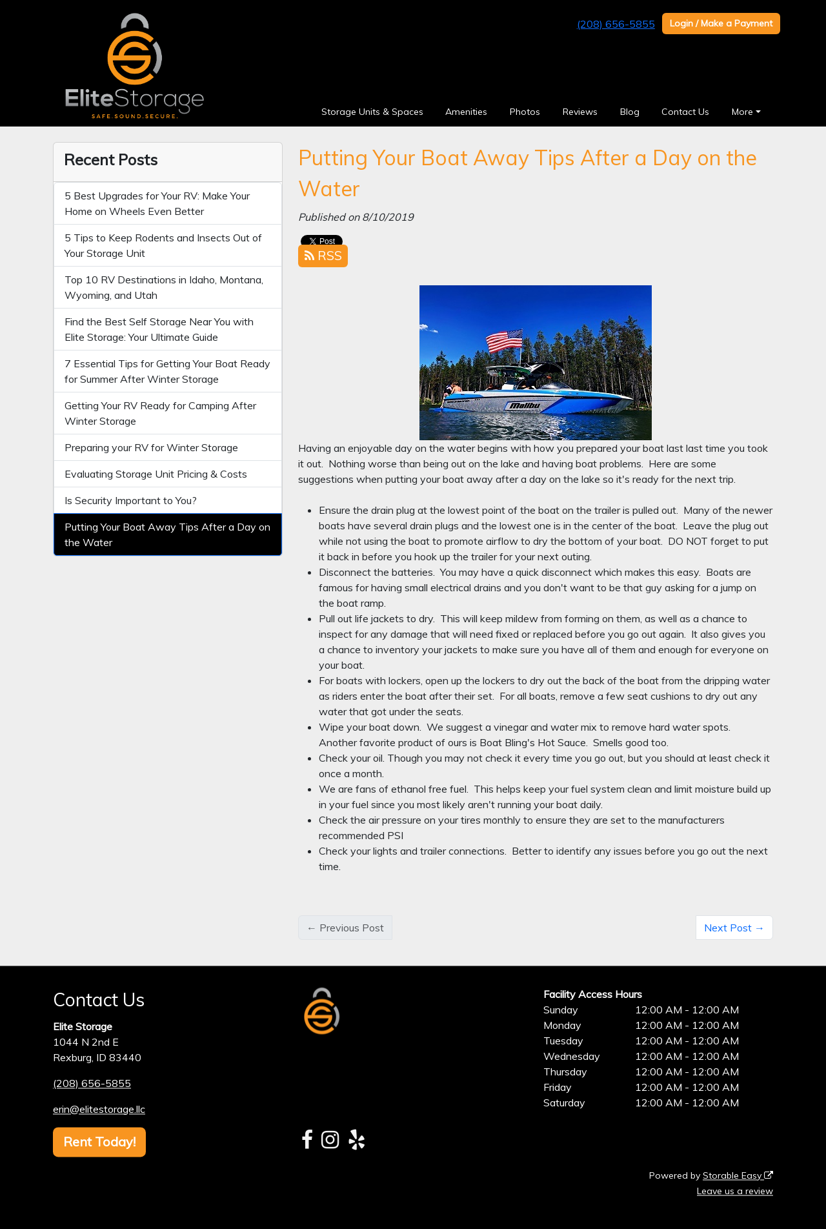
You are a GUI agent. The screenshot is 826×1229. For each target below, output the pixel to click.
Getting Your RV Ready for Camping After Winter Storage (160, 413)
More (742, 111)
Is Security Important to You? (131, 500)
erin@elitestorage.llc (99, 1108)
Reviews (580, 111)
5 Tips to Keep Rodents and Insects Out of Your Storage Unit (163, 245)
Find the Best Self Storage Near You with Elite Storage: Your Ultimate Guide (159, 329)
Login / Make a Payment (721, 23)
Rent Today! (99, 1141)
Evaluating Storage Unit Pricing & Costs (156, 473)
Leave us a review (735, 1191)
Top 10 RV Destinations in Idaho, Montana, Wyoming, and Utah (164, 287)
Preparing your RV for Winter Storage (151, 447)
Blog (630, 111)
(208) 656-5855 (616, 23)
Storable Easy (738, 1175)
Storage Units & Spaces (372, 111)
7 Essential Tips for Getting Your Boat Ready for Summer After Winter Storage (167, 371)
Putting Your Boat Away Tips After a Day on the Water (167, 534)
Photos (525, 111)
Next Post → (734, 927)
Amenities (466, 111)
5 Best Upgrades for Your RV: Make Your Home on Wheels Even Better (157, 203)
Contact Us (685, 111)
